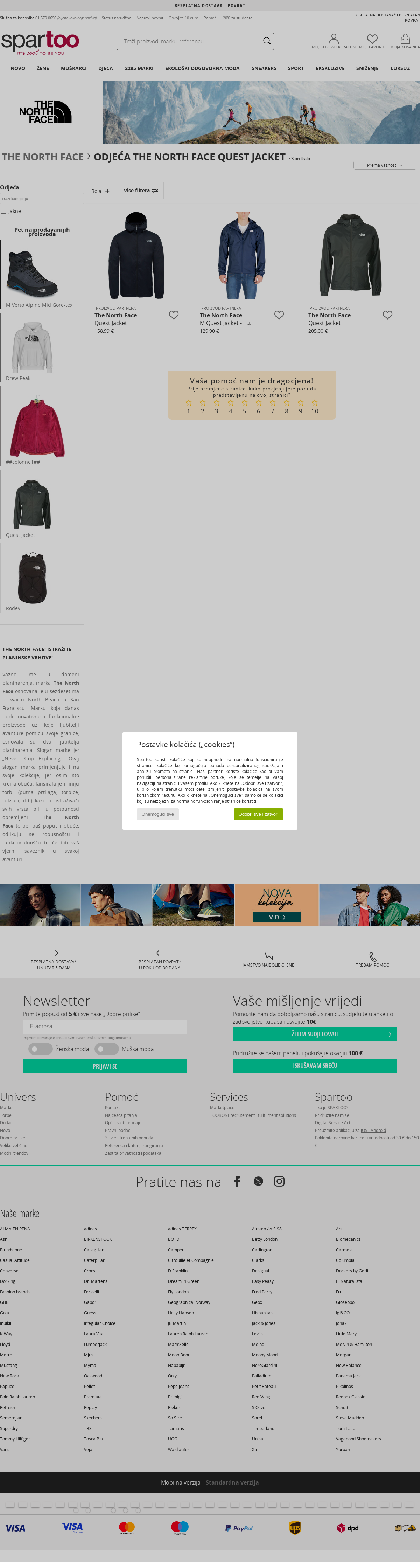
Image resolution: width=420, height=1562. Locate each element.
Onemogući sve (158, 814)
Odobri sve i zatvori (258, 814)
